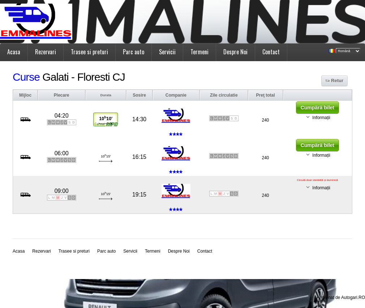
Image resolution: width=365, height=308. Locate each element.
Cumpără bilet (317, 107)
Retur (337, 80)
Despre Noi (235, 51)
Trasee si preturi (89, 51)
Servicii (167, 51)
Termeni (199, 51)
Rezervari (45, 51)
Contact (271, 51)
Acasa (13, 51)
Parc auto (133, 51)
